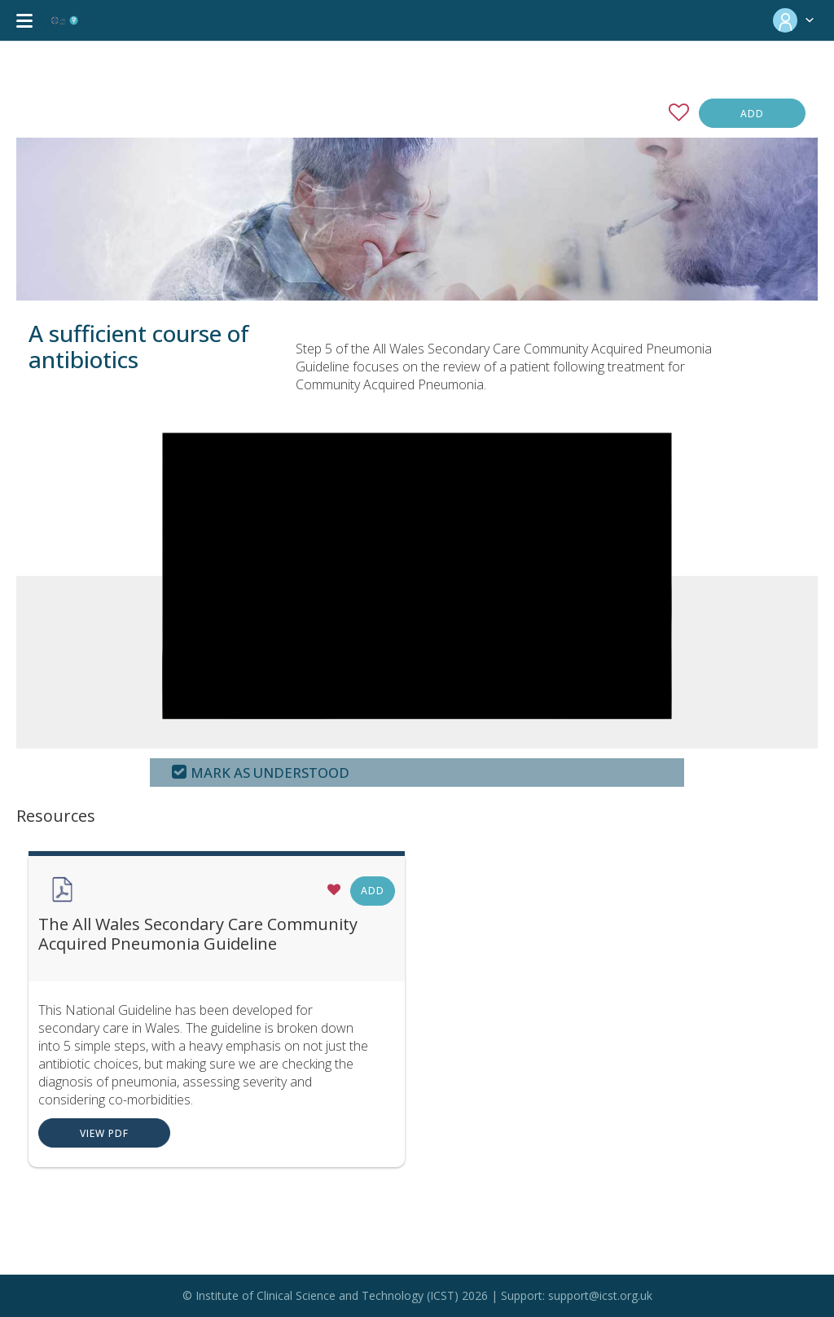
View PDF (104, 1133)
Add (752, 114)
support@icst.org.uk (600, 1295)
